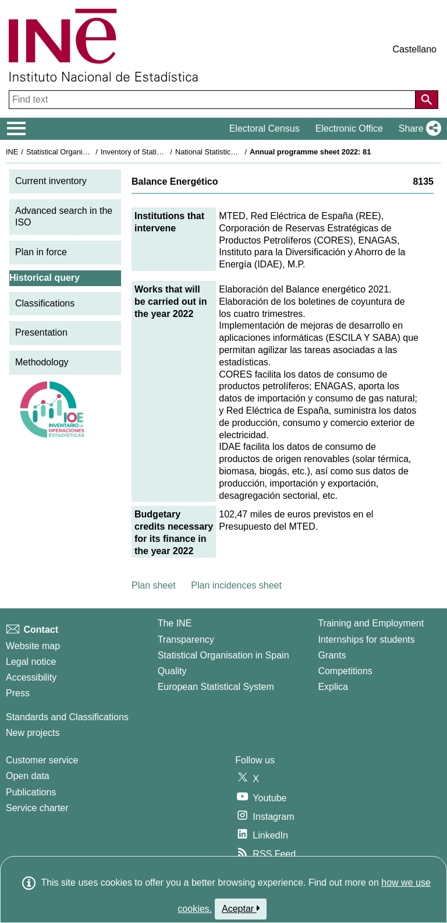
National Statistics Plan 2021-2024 (232, 151)
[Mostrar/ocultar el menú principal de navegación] (16, 128)
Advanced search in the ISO (63, 217)
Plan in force (41, 252)
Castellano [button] (414, 49)
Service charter (37, 808)
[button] (417, 128)
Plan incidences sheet (236, 585)
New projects (32, 733)
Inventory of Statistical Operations (156, 151)
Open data (27, 776)
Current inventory (51, 181)
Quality (172, 671)
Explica (333, 687)
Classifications (44, 303)
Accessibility (31, 677)
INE (12, 151)
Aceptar (241, 908)
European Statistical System (216, 687)
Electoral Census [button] (264, 128)
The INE (175, 623)
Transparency (186, 639)
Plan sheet (154, 585)
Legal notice (31, 662)
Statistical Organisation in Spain (79, 151)
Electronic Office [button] (349, 128)
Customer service (42, 760)
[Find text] (213, 99)
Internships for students (366, 639)
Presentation (41, 332)
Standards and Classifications (67, 717)
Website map (33, 646)
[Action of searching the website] (426, 99)
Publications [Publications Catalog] (31, 792)
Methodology (42, 362)
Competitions (345, 671)
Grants (332, 655)
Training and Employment (371, 623)
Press (18, 693)
